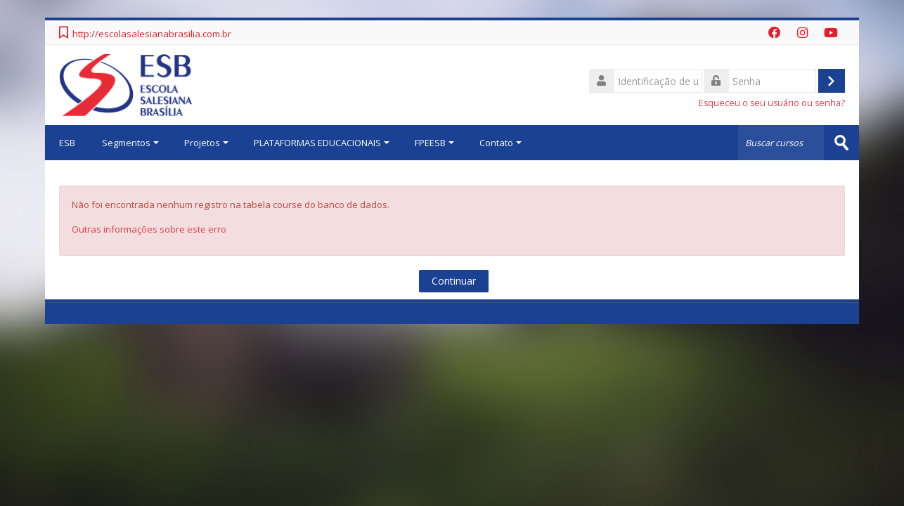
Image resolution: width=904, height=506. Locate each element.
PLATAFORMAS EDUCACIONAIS (321, 142)
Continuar (454, 280)
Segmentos (130, 142)
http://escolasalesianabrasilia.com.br (151, 33)
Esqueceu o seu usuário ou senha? (772, 103)
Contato (500, 142)
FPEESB (434, 142)
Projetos (206, 142)
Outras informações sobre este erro (149, 229)
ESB (67, 142)
